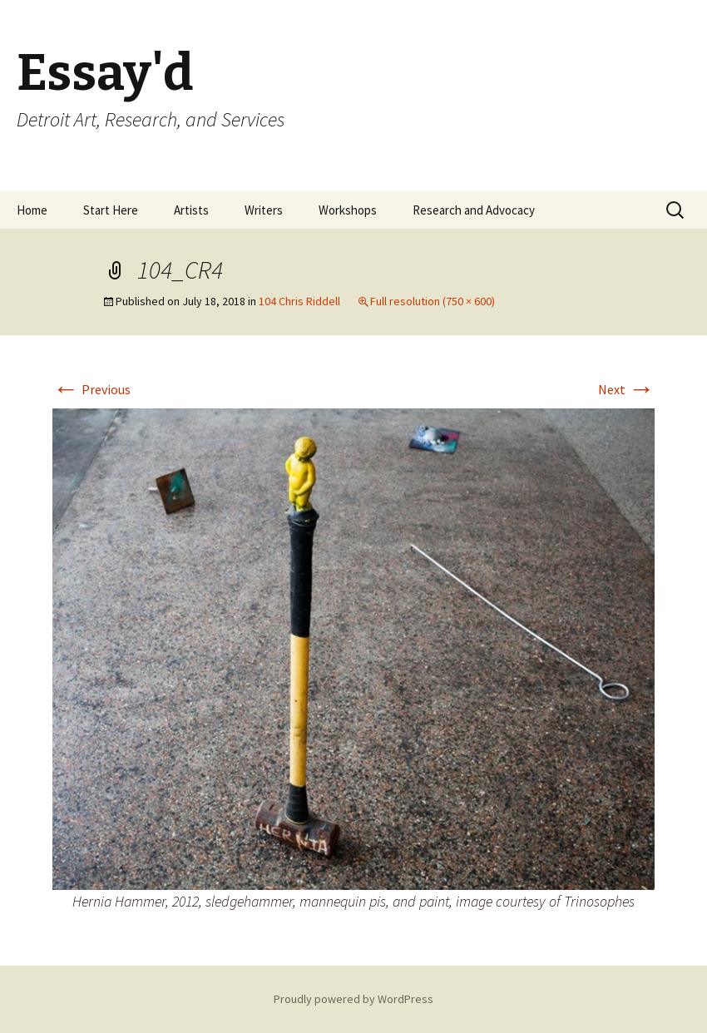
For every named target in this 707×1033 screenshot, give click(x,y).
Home (32, 210)
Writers (264, 210)
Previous (91, 389)
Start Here (110, 210)
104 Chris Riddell (299, 301)
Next (626, 389)
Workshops (348, 210)
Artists (191, 210)
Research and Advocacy (474, 210)
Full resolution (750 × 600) (432, 301)
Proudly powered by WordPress (353, 998)
